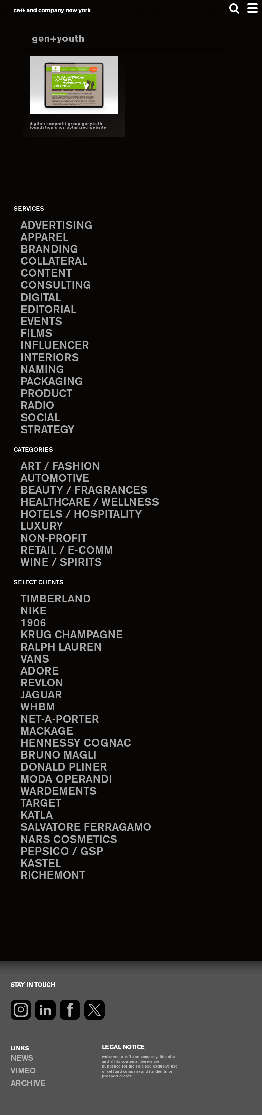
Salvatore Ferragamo (85, 827)
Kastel (40, 864)
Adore (39, 671)
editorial (48, 310)
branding (49, 250)
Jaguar (41, 695)
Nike (33, 611)
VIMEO (23, 1071)
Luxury (41, 526)
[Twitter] (94, 1010)
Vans (34, 659)
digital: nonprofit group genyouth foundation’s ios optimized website (68, 126)
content (46, 273)
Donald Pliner (63, 767)
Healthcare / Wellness (89, 502)
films (36, 334)
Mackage (46, 731)
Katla (36, 815)
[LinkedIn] (45, 1010)
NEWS (22, 1058)
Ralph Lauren (61, 647)
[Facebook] (70, 1010)
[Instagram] (21, 1010)
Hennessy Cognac (75, 743)
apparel (44, 238)
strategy (47, 430)
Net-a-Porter (59, 719)
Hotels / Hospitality (81, 514)
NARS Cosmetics (68, 840)
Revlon (41, 683)
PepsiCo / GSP (61, 852)
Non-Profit (53, 539)
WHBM (37, 707)
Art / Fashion (60, 467)
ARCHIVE (28, 1083)
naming (42, 370)
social (40, 418)
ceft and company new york (52, 10)
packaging (51, 382)
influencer (54, 346)
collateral (54, 262)
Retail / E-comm (66, 551)
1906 (33, 623)
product (46, 394)
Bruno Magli (58, 755)
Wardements (58, 792)
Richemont (52, 876)
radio (37, 406)
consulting (55, 285)
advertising (56, 226)
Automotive (54, 479)
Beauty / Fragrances (83, 490)
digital (40, 298)
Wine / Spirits (61, 563)
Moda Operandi (66, 780)
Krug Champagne (71, 635)
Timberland (55, 599)
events (41, 322)
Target (40, 803)
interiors (49, 358)
